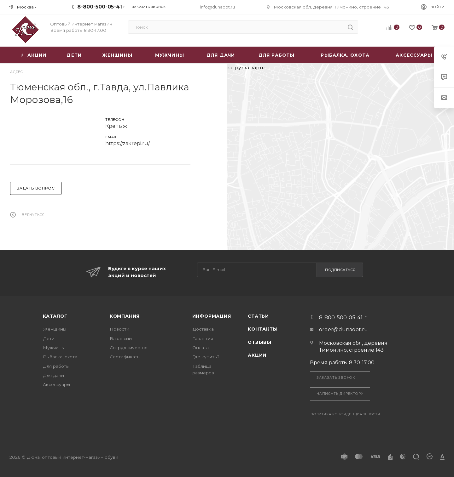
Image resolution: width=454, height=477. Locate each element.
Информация (211, 316)
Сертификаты (125, 356)
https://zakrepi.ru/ (127, 143)
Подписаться (340, 270)
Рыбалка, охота (60, 356)
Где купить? (205, 356)
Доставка (203, 329)
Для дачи (53, 375)
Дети (49, 338)
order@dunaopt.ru (343, 329)
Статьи (258, 316)
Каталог (55, 316)
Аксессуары (56, 384)
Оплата (200, 347)
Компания (125, 316)
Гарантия (202, 338)
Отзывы (259, 342)
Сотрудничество (129, 347)
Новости (119, 329)
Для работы (56, 366)
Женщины (54, 329)
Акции (257, 355)
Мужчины (54, 347)
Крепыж (116, 126)
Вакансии (121, 338)
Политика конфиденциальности (345, 414)
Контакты (262, 329)
